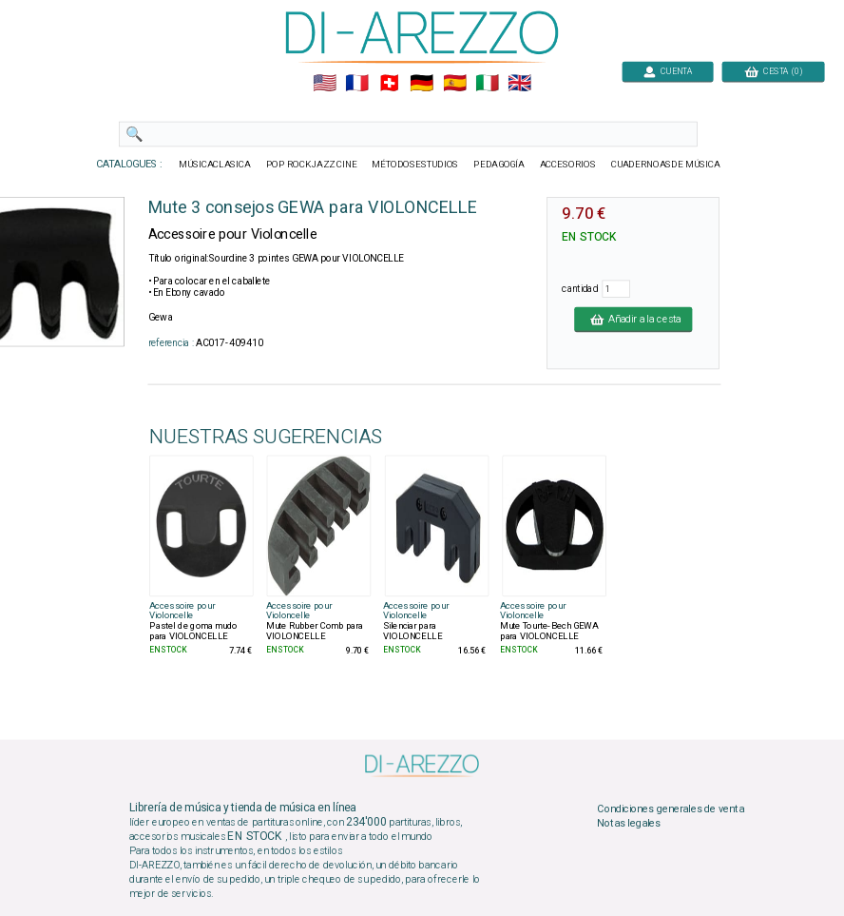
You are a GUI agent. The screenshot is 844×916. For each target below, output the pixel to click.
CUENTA (668, 71)
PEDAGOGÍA (499, 164)
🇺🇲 (324, 83)
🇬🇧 (519, 83)
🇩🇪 (421, 83)
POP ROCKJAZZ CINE (311, 164)
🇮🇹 (487, 83)
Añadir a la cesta (633, 318)
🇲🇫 (357, 83)
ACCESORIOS (568, 164)
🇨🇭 (389, 83)
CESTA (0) (773, 71)
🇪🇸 (455, 83)
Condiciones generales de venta (670, 808)
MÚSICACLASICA (215, 164)
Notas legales (629, 823)
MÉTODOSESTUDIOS (415, 164)
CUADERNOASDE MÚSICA (665, 164)
